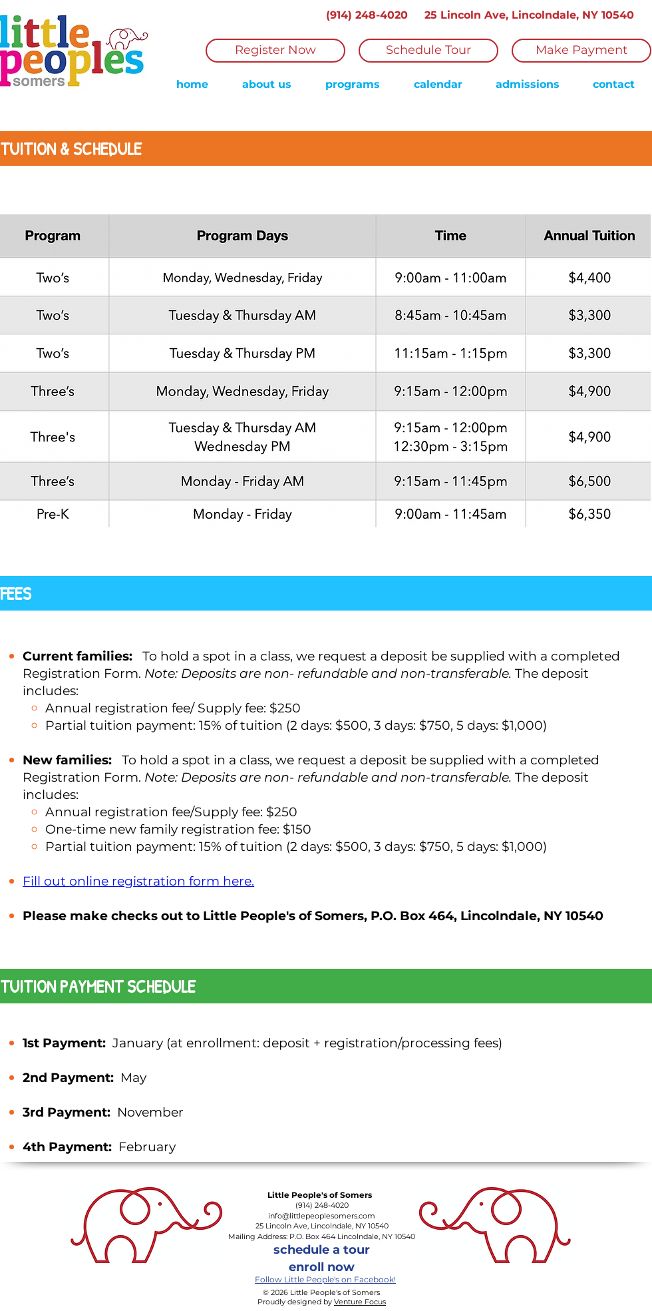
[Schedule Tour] (428, 51)
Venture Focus (360, 1301)
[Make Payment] (581, 51)
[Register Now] (275, 51)
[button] (352, 84)
